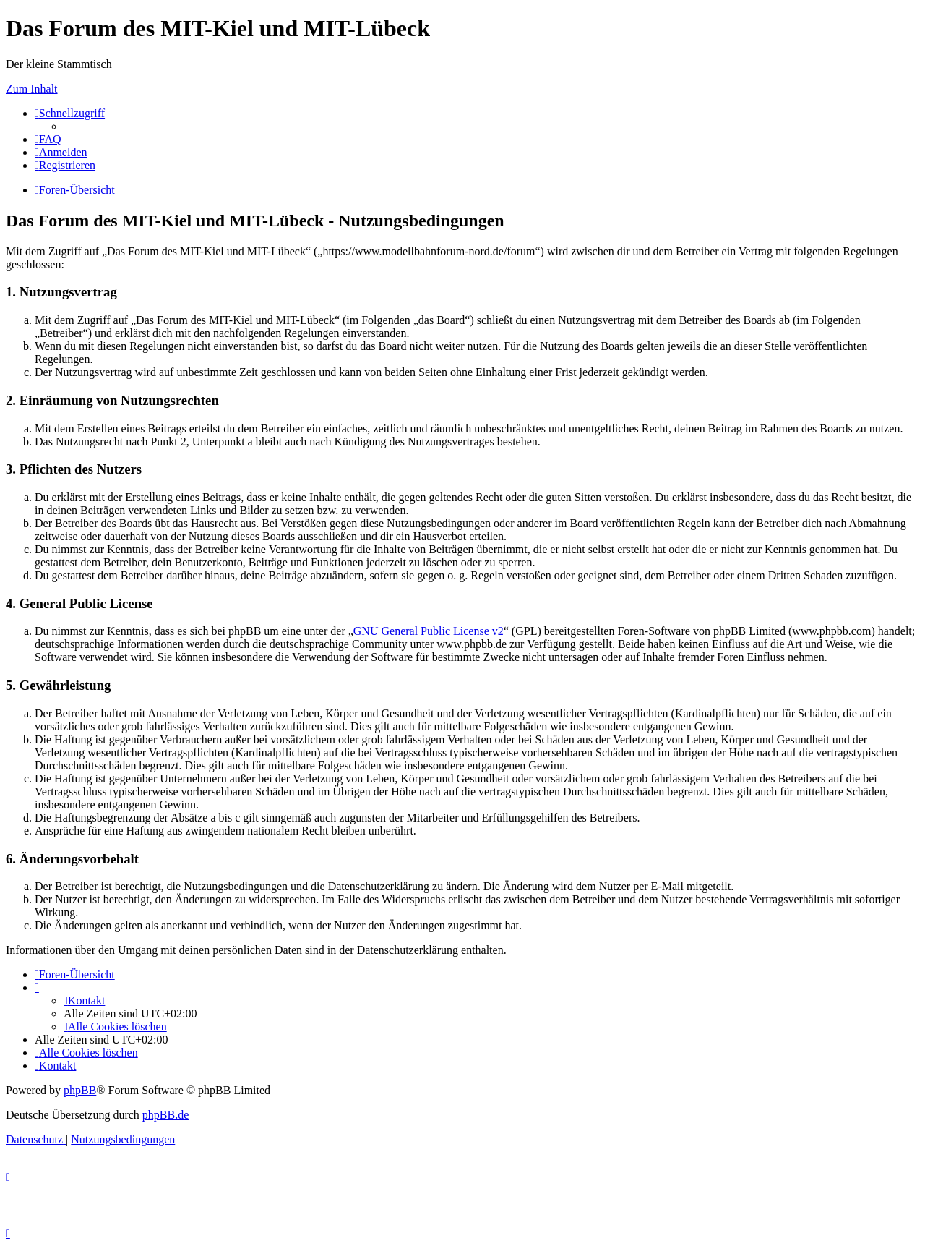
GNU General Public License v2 (428, 631)
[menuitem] (48, 139)
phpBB (80, 1090)
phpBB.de (165, 1115)
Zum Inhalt (32, 88)
